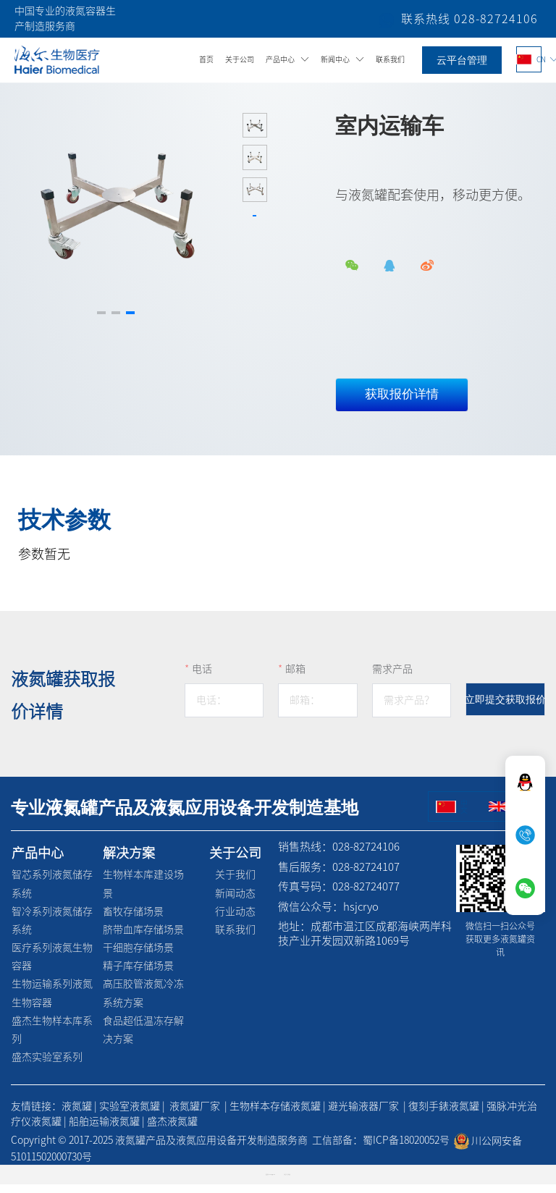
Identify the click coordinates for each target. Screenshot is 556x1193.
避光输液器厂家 (363, 1115)
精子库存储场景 (137, 975)
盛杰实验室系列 (46, 1066)
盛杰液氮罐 (172, 1131)
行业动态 (236, 920)
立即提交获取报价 (505, 708)
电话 (202, 678)
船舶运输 (89, 1131)
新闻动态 (236, 902)
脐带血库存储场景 (142, 939)
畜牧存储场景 (132, 920)
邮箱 (295, 678)
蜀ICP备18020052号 (406, 1149)
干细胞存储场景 (137, 957)
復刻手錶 (428, 1115)
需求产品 (392, 678)
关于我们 (236, 884)
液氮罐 (77, 1115)
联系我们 (236, 939)
